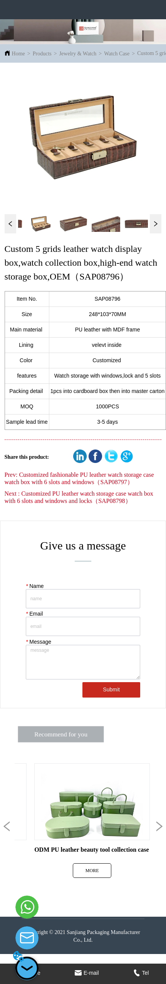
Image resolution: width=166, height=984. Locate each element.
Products (42, 54)
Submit (111, 689)
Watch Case (116, 54)
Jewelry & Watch (78, 54)
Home (18, 54)
